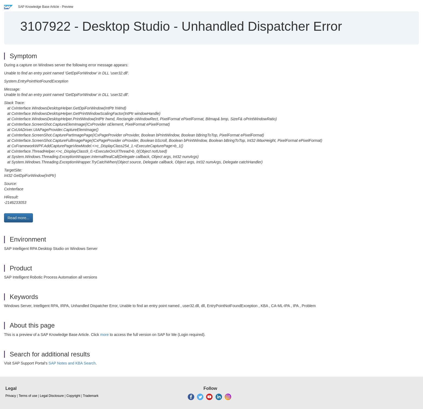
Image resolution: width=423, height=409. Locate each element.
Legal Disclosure (52, 396)
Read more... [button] (18, 218)
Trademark (90, 396)
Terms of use (28, 396)
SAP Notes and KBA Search (72, 363)
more (104, 334)
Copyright (73, 396)
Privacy (10, 396)
